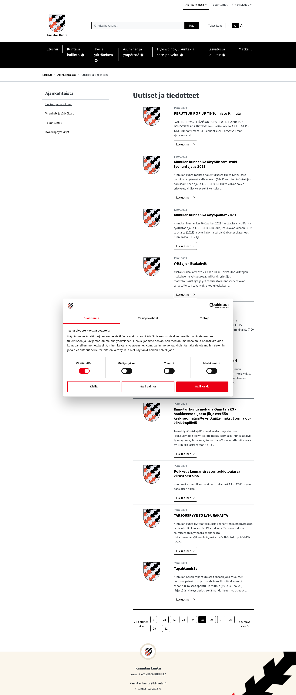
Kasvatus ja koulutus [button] (216, 52)
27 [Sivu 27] (221, 620)
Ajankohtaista (66, 75)
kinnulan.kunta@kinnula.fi (148, 683)
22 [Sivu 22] (174, 620)
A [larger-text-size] (241, 25)
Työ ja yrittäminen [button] (103, 54)
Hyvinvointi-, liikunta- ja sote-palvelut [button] (175, 52)
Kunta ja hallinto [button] (75, 52)
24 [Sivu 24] (192, 620)
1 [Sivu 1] (153, 620)
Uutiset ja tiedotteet (58, 104)
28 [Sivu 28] (230, 620)
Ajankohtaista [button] (195, 4)
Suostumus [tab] (91, 318)
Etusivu (52, 49)
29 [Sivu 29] (154, 628)
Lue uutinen (185, 144)
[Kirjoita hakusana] (138, 25)
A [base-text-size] (235, 25)
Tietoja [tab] (204, 318)
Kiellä (93, 386)
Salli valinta (148, 386)
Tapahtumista (185, 568)
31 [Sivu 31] (166, 628)
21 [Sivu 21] (164, 620)
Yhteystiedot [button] (240, 4)
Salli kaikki (202, 386)
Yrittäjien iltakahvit (190, 263)
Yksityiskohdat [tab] (148, 318)
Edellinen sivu (141, 624)
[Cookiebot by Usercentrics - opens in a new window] (212, 305)
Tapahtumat (219, 4)
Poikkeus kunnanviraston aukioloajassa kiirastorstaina (207, 473)
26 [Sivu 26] (211, 620)
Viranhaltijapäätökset (59, 113)
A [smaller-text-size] (228, 25)
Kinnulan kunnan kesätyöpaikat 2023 (205, 215)
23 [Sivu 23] (183, 620)
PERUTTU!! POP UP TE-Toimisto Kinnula (207, 113)
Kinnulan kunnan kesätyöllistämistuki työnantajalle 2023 (205, 164)
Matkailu (245, 49)
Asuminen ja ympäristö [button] (133, 52)
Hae (191, 25)
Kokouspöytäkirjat (57, 132)
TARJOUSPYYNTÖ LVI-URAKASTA (201, 515)
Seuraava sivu (245, 624)
